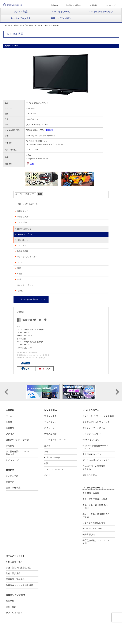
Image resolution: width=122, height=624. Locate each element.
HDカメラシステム (91, 439)
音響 (19, 268)
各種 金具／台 (22, 240)
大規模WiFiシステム (92, 454)
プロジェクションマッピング (96, 422)
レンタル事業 (12, 475)
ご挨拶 (9, 422)
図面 (32, 164)
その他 (20, 291)
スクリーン (21, 245)
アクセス (10, 434)
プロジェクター (23, 217)
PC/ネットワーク (52, 457)
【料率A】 (49, 130)
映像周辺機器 (22, 251)
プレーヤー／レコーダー (27, 257)
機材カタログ (22, 211)
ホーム (9, 416)
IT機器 (19, 274)
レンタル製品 (21, 11)
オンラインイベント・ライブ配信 (98, 416)
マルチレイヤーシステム (94, 428)
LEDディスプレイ (24, 229)
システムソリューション (101, 11)
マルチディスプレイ (92, 434)
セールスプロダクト (21, 18)
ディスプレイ (22, 222)
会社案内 (54, 5)
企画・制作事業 (13, 487)
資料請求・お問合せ (74, 5)
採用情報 (93, 5)
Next (117, 392)
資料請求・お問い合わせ (17, 439)
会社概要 (10, 428)
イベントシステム (61, 11)
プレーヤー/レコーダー (55, 439)
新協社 (12, 4)
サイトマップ (110, 5)
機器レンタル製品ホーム (28, 204)
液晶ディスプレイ (25, 234)
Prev (6, 392)
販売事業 (10, 481)
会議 (19, 279)
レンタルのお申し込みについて (31, 299)
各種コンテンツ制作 (61, 18)
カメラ (20, 262)
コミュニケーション (25, 285)
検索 (40, 194)
